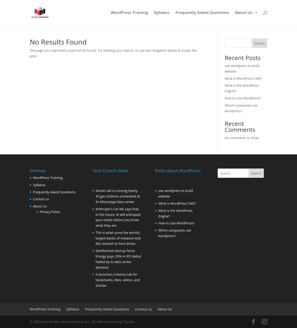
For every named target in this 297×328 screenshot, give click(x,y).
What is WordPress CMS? (243, 78)
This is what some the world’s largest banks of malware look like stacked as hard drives (118, 238)
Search (260, 43)
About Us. (244, 13)
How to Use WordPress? (243, 98)
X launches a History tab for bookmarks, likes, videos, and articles (118, 280)
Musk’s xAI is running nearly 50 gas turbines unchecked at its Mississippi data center (118, 196)
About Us (40, 206)
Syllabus (161, 13)
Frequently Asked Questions (202, 13)
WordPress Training (129, 13)
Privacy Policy (50, 212)
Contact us (41, 199)
